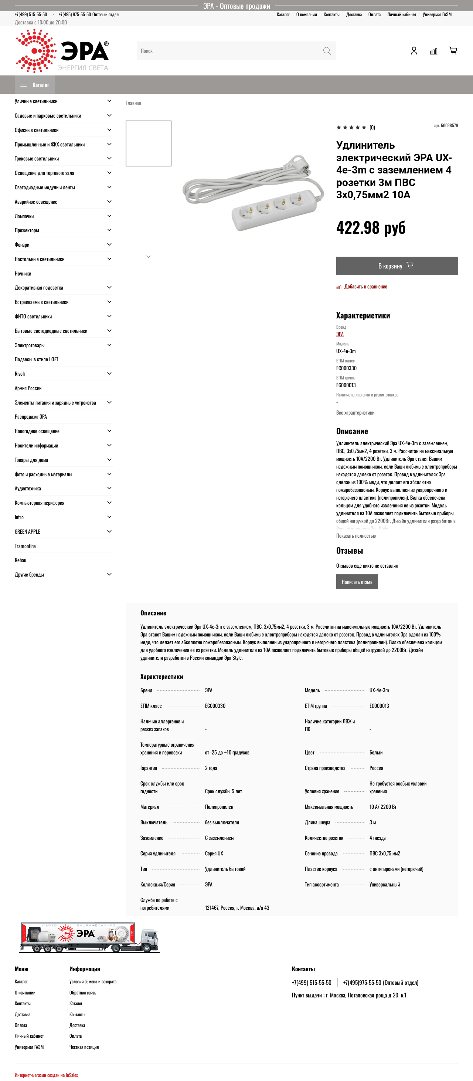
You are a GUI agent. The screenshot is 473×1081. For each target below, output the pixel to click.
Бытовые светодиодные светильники (51, 330)
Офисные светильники (36, 130)
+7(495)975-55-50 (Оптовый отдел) (380, 982)
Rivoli (20, 373)
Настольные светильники (39, 259)
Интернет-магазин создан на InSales (46, 1074)
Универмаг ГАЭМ (437, 14)
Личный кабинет (401, 14)
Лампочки (24, 216)
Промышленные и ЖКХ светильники (50, 144)
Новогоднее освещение (37, 431)
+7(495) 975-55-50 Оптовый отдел (89, 14)
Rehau (20, 560)
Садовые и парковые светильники (48, 115)
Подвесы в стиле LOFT (36, 359)
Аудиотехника (28, 488)
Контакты (332, 14)
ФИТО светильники (33, 316)
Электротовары (30, 345)
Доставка (354, 14)
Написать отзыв (357, 581)
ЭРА (340, 334)
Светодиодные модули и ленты (45, 187)
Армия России (28, 388)
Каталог (283, 14)
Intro (19, 517)
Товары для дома (31, 459)
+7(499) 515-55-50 (31, 14)
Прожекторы (27, 230)
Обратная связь (82, 992)
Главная (133, 103)
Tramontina (25, 546)
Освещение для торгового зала (44, 172)
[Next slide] (148, 256)
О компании (306, 14)
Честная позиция (84, 1047)
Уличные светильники (36, 101)
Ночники (23, 273)
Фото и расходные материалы (43, 474)
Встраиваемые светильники (41, 301)
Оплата (374, 14)
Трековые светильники (37, 158)
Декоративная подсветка (39, 287)
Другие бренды (29, 574)
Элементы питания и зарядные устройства (55, 402)
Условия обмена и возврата (92, 981)
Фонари (22, 244)
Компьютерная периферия (39, 502)
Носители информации (36, 445)
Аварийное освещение (36, 201)
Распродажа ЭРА (31, 416)
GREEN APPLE (27, 531)
